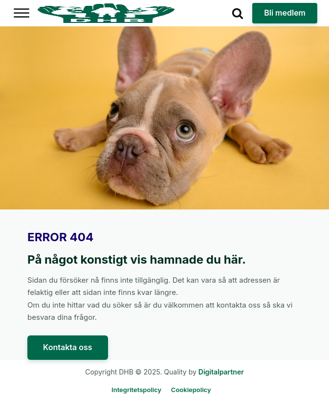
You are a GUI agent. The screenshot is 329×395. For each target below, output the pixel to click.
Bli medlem (285, 13)
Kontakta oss (67, 347)
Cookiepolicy (191, 390)
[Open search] (237, 13)
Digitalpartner (221, 372)
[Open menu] (21, 13)
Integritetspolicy (136, 390)
